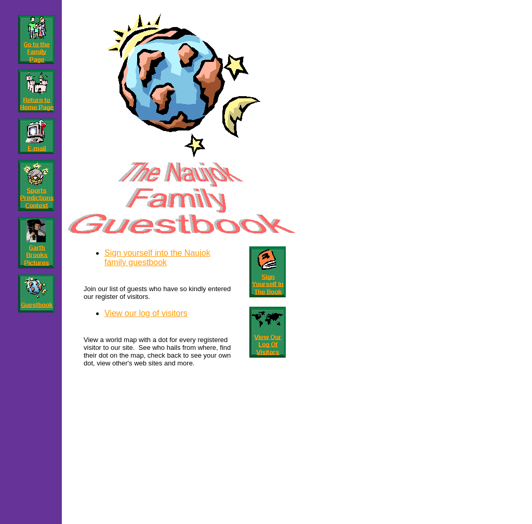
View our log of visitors (146, 313)
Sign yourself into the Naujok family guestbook (157, 257)
